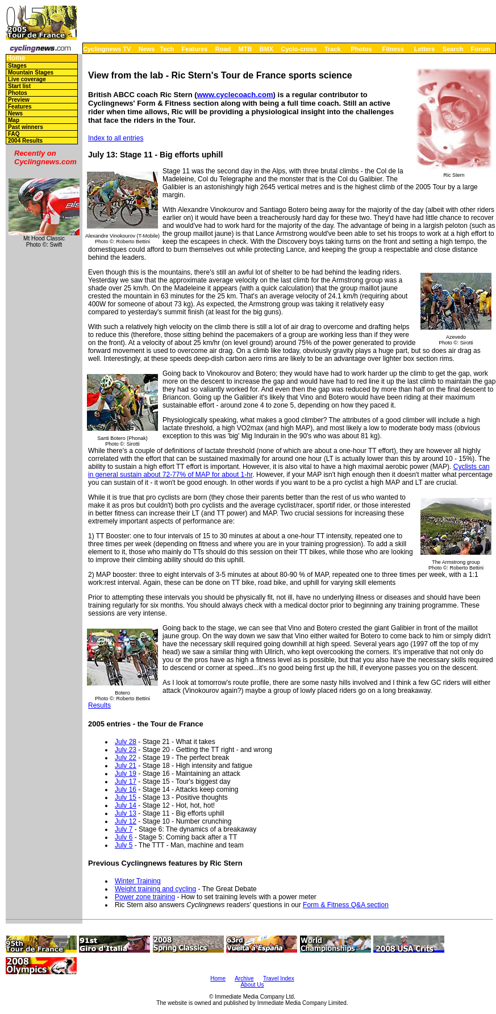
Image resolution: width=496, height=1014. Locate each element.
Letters (424, 48)
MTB (245, 48)
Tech (167, 48)
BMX (266, 48)
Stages (17, 66)
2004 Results (25, 141)
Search (453, 48)
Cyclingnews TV (107, 48)
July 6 (123, 837)
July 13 (125, 813)
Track (332, 48)
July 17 (125, 782)
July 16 (125, 789)
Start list (19, 86)
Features (195, 48)
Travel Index (278, 978)
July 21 (125, 766)
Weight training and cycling (155, 889)
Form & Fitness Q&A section (346, 905)
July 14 (125, 805)
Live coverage (27, 79)
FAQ (14, 134)
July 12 (125, 821)
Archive (244, 978)
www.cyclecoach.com (235, 94)
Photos (361, 48)
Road (223, 48)
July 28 (125, 742)
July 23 (125, 750)
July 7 (123, 829)
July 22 (125, 758)
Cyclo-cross (299, 48)
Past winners (25, 127)
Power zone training (145, 897)
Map (13, 120)
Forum (480, 48)
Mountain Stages (30, 72)
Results (99, 705)
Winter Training (138, 881)
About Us (252, 985)
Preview (19, 100)
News (147, 48)
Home (15, 58)
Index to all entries (115, 138)
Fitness (393, 48)
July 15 (125, 797)
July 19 (125, 774)
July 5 (123, 845)
